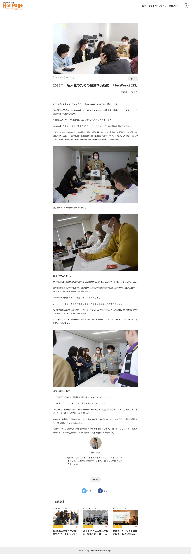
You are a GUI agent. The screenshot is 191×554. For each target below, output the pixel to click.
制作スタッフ (175, 5)
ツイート (88, 490)
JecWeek (69, 77)
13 (133, 78)
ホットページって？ (158, 5)
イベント (57, 77)
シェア (104, 490)
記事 (144, 5)
